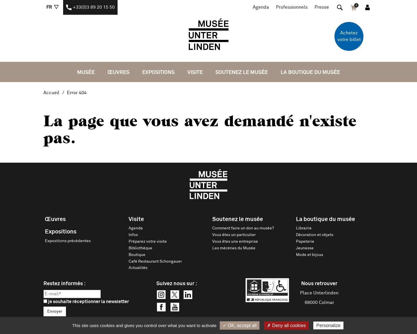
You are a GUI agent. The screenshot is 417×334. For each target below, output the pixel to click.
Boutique (137, 255)
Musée (86, 72)
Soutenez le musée (241, 72)
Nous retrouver (319, 283)
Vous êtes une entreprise (235, 242)
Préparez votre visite (148, 242)
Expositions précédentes (68, 241)
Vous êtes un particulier (234, 235)
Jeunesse (305, 248)
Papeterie (305, 242)
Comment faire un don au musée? (243, 228)
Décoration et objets (314, 235)
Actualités (138, 268)
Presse (321, 7)
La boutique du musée (310, 72)
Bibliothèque (140, 248)
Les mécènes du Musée (233, 248)
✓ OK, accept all (240, 325)
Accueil (51, 92)
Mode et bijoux (309, 255)
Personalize (328, 325)
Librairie (304, 228)
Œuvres (118, 72)
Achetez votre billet (349, 36)
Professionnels (292, 7)
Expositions (158, 72)
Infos (133, 235)
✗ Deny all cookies (286, 325)
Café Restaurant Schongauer (155, 261)
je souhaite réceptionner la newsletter (86, 301)
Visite (195, 72)
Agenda (261, 7)
